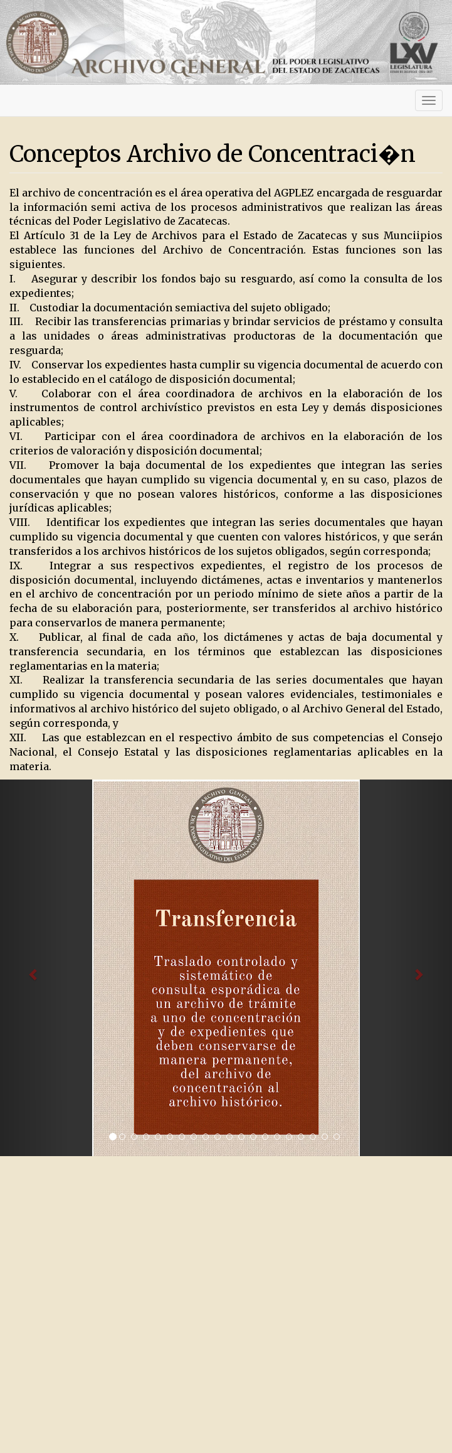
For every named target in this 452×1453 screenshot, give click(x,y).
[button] (34, 968)
